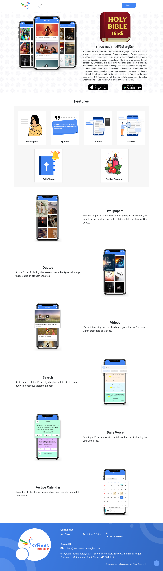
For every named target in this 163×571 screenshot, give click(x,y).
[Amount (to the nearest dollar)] (83, 5)
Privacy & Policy (94, 534)
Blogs (67, 534)
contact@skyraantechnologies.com (81, 548)
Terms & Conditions (115, 536)
